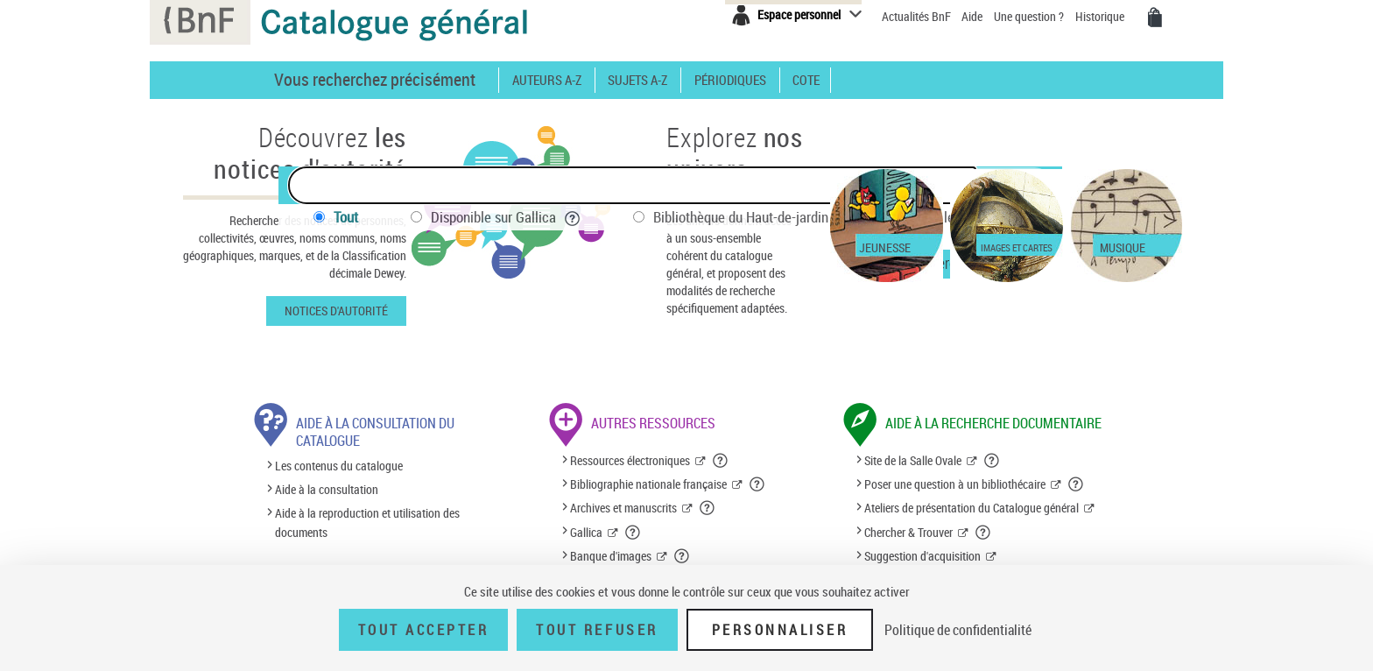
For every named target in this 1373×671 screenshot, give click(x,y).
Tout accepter (423, 629)
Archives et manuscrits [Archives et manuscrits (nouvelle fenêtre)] (623, 507)
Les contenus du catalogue (339, 465)
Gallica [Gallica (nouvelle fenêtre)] (586, 532)
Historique (1101, 16)
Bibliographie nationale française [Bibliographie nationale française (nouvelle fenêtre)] (648, 484)
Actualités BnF (918, 16)
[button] (721, 461)
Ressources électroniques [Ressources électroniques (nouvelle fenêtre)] (630, 460)
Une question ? (1029, 16)
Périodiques (730, 80)
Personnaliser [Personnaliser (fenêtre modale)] (780, 629)
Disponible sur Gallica (506, 217)
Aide (973, 16)
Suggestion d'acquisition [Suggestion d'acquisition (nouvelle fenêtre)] (922, 555)
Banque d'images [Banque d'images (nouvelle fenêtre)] (610, 555)
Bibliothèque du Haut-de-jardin (753, 217)
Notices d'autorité (336, 310)
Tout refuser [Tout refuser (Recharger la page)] (597, 629)
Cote (806, 80)
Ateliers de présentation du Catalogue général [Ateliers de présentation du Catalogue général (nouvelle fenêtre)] (971, 507)
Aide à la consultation (326, 489)
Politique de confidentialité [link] (958, 629)
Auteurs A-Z (546, 80)
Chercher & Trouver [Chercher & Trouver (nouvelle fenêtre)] (908, 532)
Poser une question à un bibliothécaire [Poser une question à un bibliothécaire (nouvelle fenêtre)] (955, 484)
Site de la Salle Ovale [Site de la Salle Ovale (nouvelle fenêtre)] (912, 460)
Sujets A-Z (637, 80)
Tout (346, 217)
